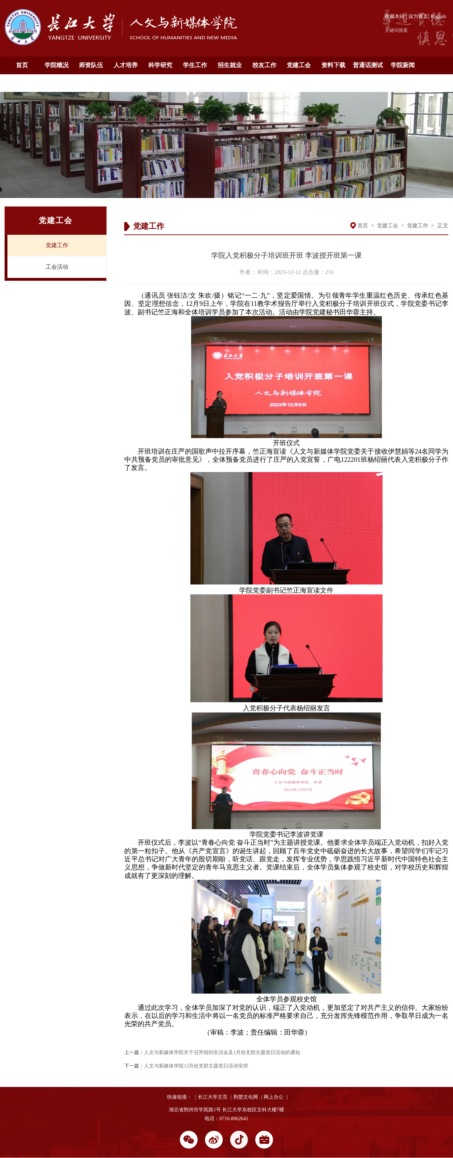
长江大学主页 (213, 1097)
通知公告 (22, 83)
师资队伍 (91, 65)
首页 (22, 65)
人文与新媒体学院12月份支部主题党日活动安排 (196, 1066)
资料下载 (333, 65)
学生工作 (195, 65)
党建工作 (57, 245)
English (438, 16)
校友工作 (264, 65)
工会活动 (57, 267)
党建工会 (299, 65)
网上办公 (273, 1097)
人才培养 (126, 65)
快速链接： (179, 1097)
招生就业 (230, 65)
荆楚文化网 (245, 1097)
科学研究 (160, 65)
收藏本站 (395, 16)
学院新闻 (403, 65)
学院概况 (57, 65)
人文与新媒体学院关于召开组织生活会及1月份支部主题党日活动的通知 (222, 1052)
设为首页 (418, 16)
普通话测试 (368, 65)
